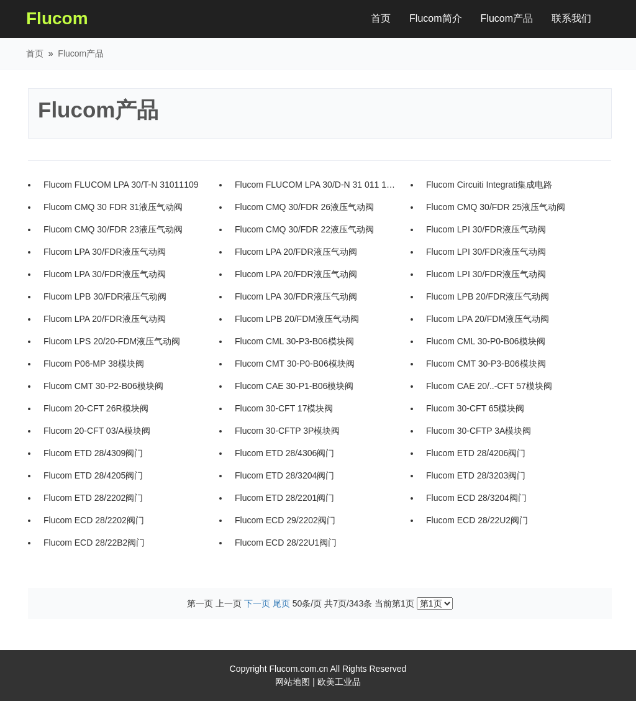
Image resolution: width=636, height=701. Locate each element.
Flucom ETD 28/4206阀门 (475, 453)
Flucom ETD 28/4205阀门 (93, 475)
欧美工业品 (339, 682)
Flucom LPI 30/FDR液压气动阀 (486, 229)
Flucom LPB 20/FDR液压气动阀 (487, 296)
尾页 (281, 603)
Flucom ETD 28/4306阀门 (284, 453)
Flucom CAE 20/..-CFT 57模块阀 (489, 386)
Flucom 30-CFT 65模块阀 (475, 408)
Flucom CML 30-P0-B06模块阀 (485, 341)
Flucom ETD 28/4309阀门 (93, 453)
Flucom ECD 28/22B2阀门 (94, 543)
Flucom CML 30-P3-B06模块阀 (294, 341)
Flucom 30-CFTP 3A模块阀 (478, 431)
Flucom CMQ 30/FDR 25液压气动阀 (495, 207)
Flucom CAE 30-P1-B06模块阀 (294, 386)
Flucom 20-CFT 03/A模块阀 (96, 431)
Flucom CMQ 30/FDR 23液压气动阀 (113, 229)
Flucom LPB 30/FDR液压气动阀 (104, 296)
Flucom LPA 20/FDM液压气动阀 (487, 319)
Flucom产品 (507, 18)
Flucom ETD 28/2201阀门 (284, 498)
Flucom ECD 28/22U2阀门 (477, 520)
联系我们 (571, 18)
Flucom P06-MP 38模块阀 (93, 364)
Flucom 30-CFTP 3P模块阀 (287, 431)
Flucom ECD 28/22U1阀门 (286, 543)
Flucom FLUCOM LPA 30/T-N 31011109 (121, 185)
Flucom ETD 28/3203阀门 (475, 475)
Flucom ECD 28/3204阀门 (476, 498)
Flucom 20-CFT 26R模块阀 (95, 408)
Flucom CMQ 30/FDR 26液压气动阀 (304, 207)
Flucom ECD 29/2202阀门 (285, 520)
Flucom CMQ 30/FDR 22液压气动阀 (304, 229)
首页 (385, 16)
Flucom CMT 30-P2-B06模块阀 (103, 386)
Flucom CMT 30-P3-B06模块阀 (486, 364)
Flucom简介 (435, 18)
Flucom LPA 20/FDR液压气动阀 (296, 252)
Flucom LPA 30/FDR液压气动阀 (104, 252)
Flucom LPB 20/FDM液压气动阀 (297, 319)
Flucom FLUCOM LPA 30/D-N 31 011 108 (315, 185)
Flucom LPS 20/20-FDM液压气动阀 (111, 341)
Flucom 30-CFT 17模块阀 (284, 408)
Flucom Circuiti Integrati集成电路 (489, 185)
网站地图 (292, 682)
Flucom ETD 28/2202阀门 (93, 498)
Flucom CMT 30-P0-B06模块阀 (295, 364)
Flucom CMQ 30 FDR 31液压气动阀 (113, 207)
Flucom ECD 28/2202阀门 (93, 520)
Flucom (57, 18)
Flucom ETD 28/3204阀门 (284, 475)
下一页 (257, 603)
